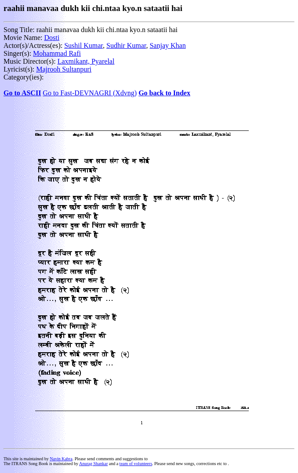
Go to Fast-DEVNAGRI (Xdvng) (90, 93)
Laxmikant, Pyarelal (86, 61)
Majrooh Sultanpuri (63, 69)
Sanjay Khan (167, 45)
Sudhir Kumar (126, 45)
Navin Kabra (61, 458)
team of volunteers (136, 463)
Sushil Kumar (83, 45)
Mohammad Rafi (57, 53)
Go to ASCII (22, 93)
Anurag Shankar (93, 463)
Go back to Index (164, 93)
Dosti (51, 37)
